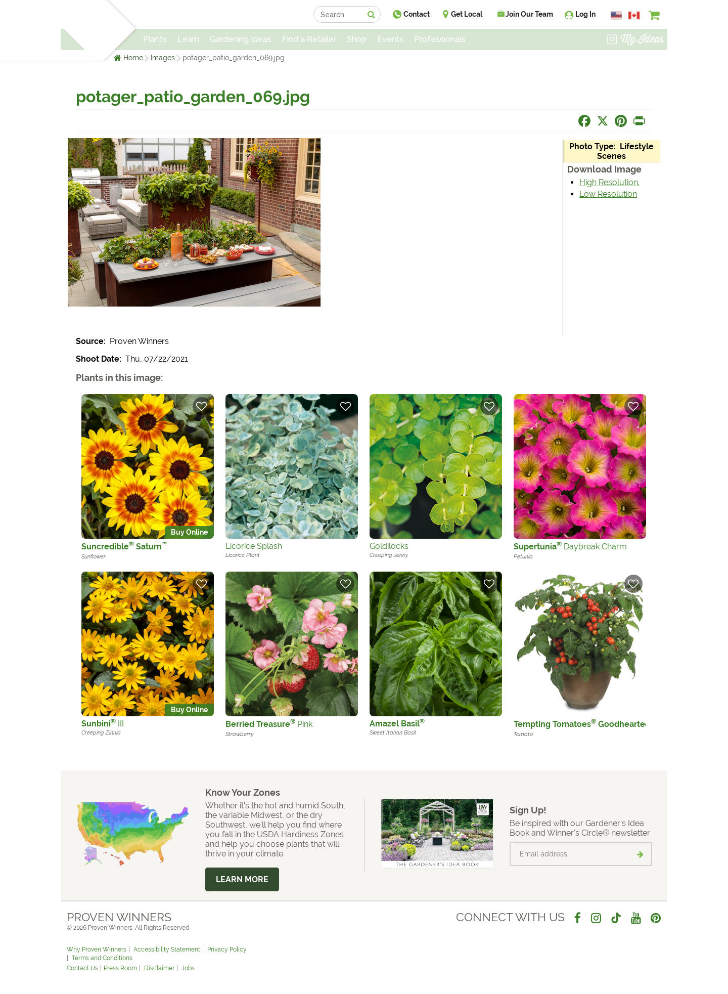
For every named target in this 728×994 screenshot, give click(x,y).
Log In (585, 14)
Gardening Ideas (240, 39)
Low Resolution (608, 194)
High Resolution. (609, 182)
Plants (155, 39)
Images (163, 58)
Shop (357, 39)
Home (133, 58)
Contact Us (82, 968)
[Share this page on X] (603, 121)
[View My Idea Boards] (636, 40)
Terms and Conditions (102, 958)
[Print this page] (639, 121)
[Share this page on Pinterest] (621, 121)
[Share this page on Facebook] (584, 121)
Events (390, 39)
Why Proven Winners (96, 949)
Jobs (188, 968)
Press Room (120, 968)
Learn (188, 39)
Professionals (440, 39)
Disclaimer (159, 968)
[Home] (78, 30)
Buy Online (189, 532)
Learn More (242, 879)
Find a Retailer (309, 39)
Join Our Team (525, 14)
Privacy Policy (227, 949)
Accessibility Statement (166, 949)
